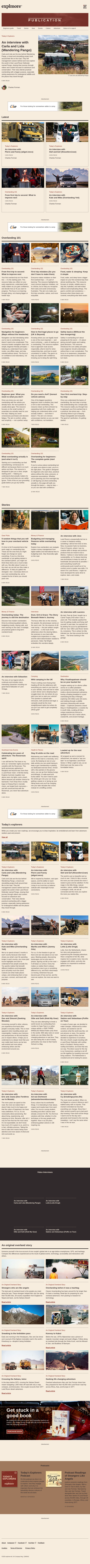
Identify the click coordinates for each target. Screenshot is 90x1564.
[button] (84, 6)
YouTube (31, 1543)
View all (5, 837)
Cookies (4, 1548)
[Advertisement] (45, 1158)
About (4, 1543)
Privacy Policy (30, 1548)
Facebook (21, 1543)
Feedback (41, 1543)
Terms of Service (16, 1548)
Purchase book (15, 1431)
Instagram (10, 1543)
